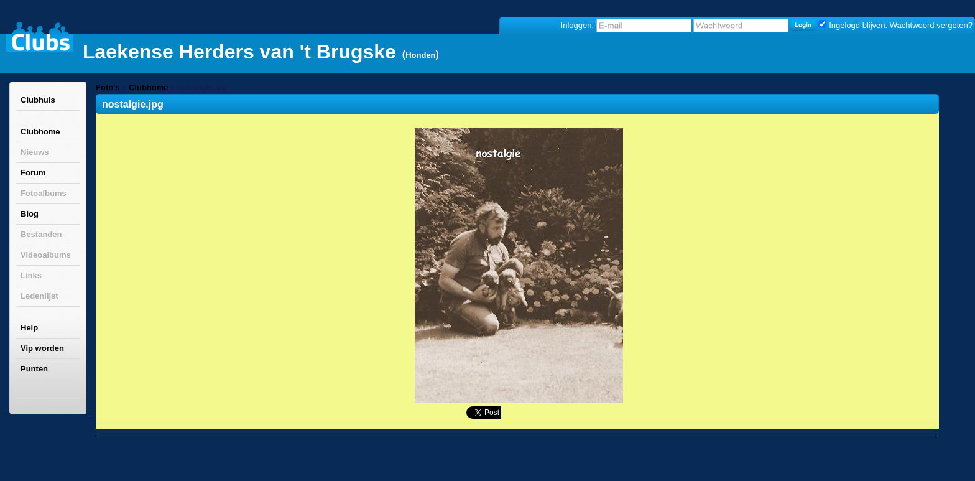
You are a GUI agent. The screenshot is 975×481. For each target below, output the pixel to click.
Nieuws (35, 152)
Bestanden (41, 234)
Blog (30, 213)
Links (31, 275)
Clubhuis (38, 100)
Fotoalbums (44, 193)
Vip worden (42, 348)
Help (29, 327)
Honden (420, 55)
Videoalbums (46, 254)
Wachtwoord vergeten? (931, 25)
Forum (33, 172)
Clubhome (40, 131)
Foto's (107, 87)
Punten (34, 368)
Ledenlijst (39, 296)
